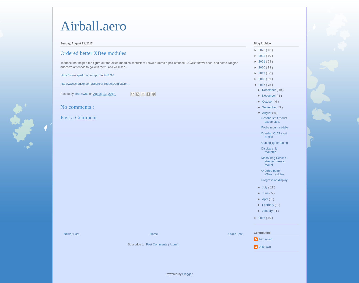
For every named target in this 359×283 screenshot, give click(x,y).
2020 (262, 67)
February (268, 205)
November (269, 95)
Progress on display (274, 180)
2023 (262, 50)
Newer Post (71, 234)
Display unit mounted (269, 150)
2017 (262, 85)
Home (154, 234)
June (265, 193)
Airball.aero (93, 25)
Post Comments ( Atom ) (162, 244)
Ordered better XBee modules (272, 172)
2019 (262, 73)
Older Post (235, 234)
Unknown (264, 246)
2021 (262, 61)
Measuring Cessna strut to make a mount (273, 161)
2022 (262, 55)
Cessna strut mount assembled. (274, 119)
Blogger (187, 274)
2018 (262, 79)
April (265, 199)
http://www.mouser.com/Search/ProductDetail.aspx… (95, 83)
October (268, 101)
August (267, 113)
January (268, 210)
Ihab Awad (265, 239)
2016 (262, 218)
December (269, 90)
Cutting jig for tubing (274, 142)
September (269, 107)
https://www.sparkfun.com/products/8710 (87, 75)
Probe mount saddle (274, 127)
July (265, 187)
